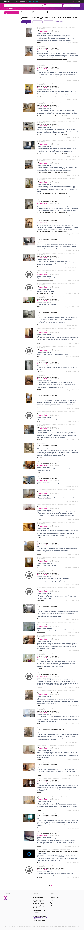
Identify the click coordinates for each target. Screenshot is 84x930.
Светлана (39, 877)
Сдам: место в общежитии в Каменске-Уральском (50, 868)
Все (26, 21)
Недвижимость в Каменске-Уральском (44, 27)
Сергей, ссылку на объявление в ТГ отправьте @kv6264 (52, 59)
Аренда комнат (53, 12)
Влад (38, 421)
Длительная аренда (40, 12)
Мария (39, 389)
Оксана (39, 537)
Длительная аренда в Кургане (53, 796)
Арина (38, 250)
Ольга (38, 343)
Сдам (37, 21)
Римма (39, 519)
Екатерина (40, 371)
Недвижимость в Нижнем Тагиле (43, 745)
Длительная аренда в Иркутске (53, 849)
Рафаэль (39, 439)
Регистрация (77, 1)
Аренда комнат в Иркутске (65, 849)
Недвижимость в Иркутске (42, 849)
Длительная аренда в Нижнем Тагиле (57, 745)
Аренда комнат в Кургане (64, 796)
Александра (40, 600)
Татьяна (39, 457)
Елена (38, 584)
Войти (72, 1)
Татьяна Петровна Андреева (45, 280)
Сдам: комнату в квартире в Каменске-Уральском (50, 729)
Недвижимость (26, 12)
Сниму (48, 21)
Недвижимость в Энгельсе (42, 762)
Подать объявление (33, 1)
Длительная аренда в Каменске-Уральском (60, 27)
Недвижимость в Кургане (41, 796)
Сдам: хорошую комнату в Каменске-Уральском (50, 693)
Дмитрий (39, 356)
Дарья (39, 42)
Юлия (38, 472)
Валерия (39, 650)
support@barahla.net (40, 918)
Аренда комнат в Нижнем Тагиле (71, 745)
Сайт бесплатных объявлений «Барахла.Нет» (27, 926)
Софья (39, 325)
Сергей (39, 846)
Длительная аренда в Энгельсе (53, 762)
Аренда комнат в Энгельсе (65, 762)
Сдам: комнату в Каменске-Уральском (47, 30)
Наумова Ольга (41, 632)
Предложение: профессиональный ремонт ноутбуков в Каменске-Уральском (57, 851)
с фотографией (58, 21)
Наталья (39, 306)
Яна (38, 567)
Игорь (38, 862)
